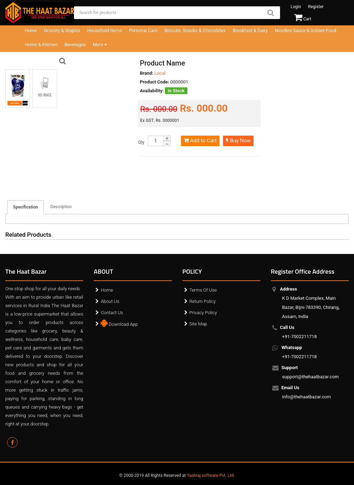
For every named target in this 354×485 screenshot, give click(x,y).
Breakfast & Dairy (250, 30)
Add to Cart (200, 140)
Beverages (75, 44)
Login (296, 6)
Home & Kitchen (41, 44)
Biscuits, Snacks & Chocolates (195, 30)
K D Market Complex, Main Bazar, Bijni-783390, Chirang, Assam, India (311, 302)
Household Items (104, 30)
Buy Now (238, 140)
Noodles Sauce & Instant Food (305, 30)
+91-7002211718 (299, 332)
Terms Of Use (203, 290)
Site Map (198, 324)
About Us (110, 301)
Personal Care (143, 30)
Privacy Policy (203, 312)
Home (31, 30)
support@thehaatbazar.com (310, 372)
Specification (25, 207)
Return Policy (203, 301)
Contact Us (112, 312)
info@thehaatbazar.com (306, 392)
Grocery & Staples (62, 30)
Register (316, 6)
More (100, 44)
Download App (119, 322)
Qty (141, 142)
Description (61, 206)
